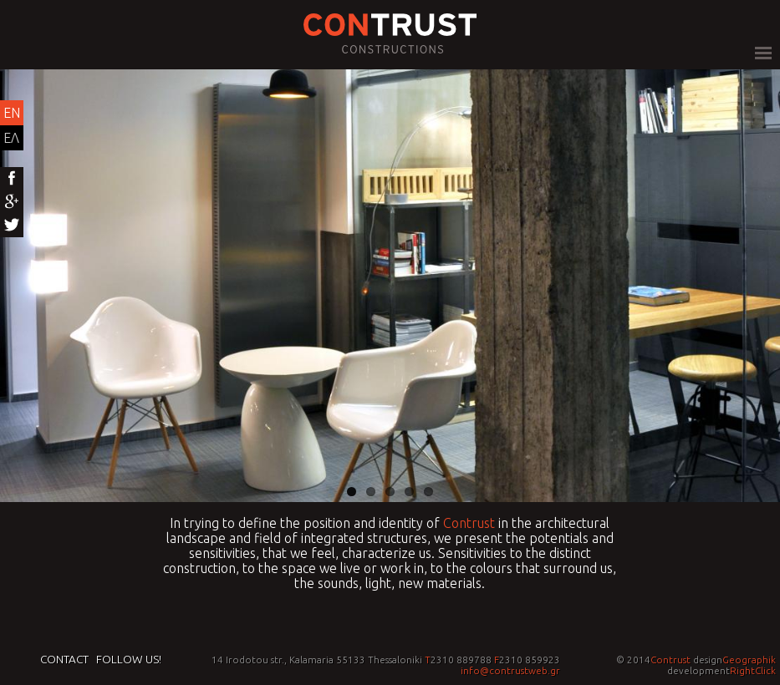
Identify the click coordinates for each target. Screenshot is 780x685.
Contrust (469, 522)
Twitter (11, 225)
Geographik (749, 659)
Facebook (11, 178)
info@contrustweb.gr (510, 670)
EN (11, 112)
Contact (64, 659)
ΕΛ (11, 137)
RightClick (753, 670)
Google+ (11, 202)
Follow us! (128, 659)
